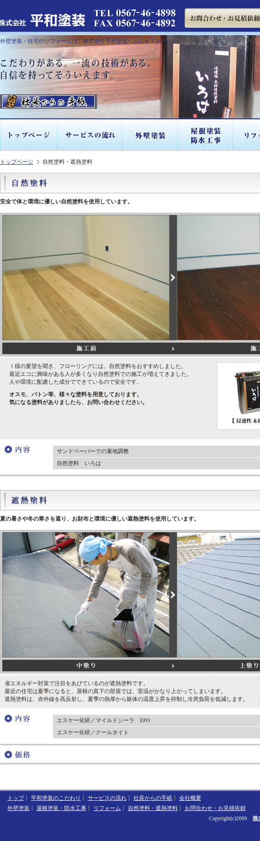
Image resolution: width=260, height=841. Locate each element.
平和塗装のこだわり (56, 798)
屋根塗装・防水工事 (206, 134)
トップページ (29, 134)
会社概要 (190, 798)
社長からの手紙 (152, 798)
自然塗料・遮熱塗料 (153, 808)
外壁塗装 (150, 134)
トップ (15, 798)
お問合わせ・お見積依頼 (215, 808)
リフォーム (107, 808)
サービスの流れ (90, 134)
